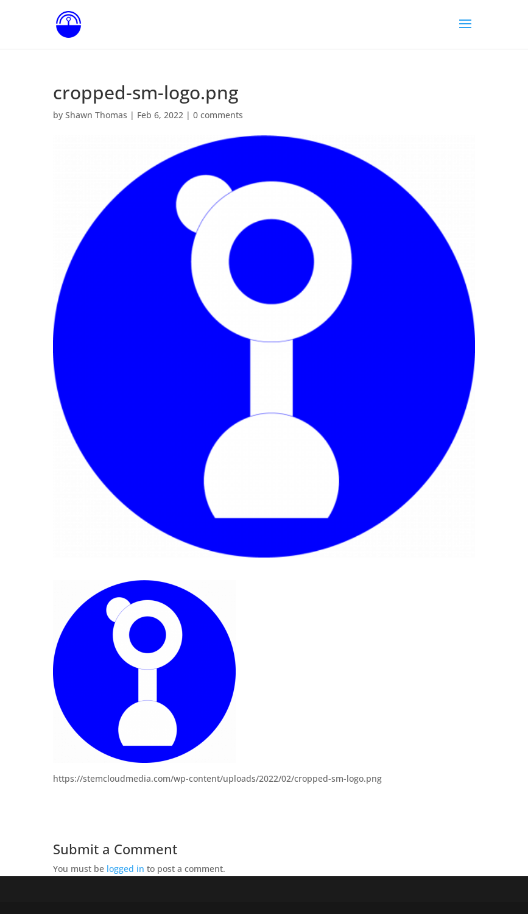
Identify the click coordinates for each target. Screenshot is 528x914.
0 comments (218, 115)
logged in (125, 868)
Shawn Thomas (96, 115)
